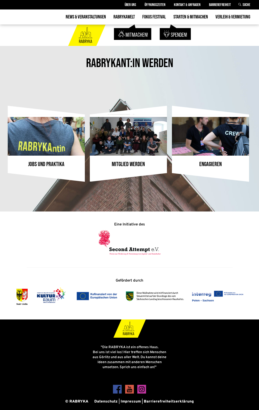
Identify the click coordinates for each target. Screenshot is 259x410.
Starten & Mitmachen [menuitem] (190, 17)
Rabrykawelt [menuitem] (124, 17)
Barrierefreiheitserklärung (169, 401)
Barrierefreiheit (220, 4)
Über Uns (130, 4)
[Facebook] (118, 392)
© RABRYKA (76, 401)
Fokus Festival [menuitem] (154, 17)
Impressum (131, 401)
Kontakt (187, 4)
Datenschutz (106, 401)
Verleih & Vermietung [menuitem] (232, 17)
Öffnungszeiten (155, 4)
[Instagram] (141, 392)
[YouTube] (130, 392)
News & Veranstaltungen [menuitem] (86, 17)
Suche (246, 4)
